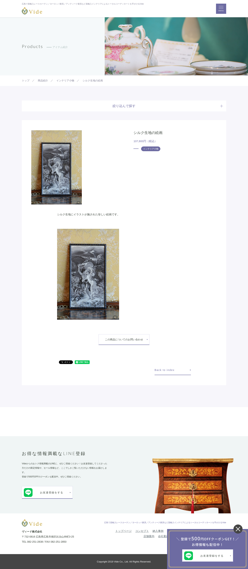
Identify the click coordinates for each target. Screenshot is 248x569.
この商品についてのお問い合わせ (124, 339)
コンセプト (142, 530)
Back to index (165, 370)
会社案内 (163, 536)
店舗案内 (148, 536)
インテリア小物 (150, 149)
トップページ (123, 530)
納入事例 (158, 530)
